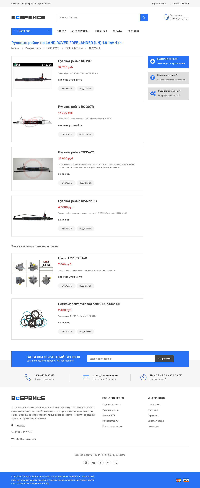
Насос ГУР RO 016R (72, 258)
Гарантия (101, 31)
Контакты (153, 426)
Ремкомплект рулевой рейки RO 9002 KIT (89, 304)
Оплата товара (156, 421)
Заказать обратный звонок (171, 79)
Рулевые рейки (110, 410)
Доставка (133, 31)
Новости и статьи (112, 426)
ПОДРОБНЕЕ (87, 88)
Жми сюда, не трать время (171, 63)
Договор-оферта (83, 455)
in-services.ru (32, 476)
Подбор (61, 31)
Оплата (117, 31)
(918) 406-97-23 (21, 432)
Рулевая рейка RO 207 (75, 61)
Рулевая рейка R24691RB (77, 201)
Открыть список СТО (169, 95)
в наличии (64, 174)
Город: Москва (159, 3)
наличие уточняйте (70, 79)
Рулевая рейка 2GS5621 (76, 152)
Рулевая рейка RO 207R (76, 107)
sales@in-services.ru (23, 439)
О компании (154, 404)
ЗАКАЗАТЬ (67, 88)
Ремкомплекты (110, 421)
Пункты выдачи (181, 3)
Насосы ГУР (108, 415)
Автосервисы (80, 31)
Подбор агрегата (111, 404)
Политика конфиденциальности (109, 455)
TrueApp (45, 483)
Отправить (163, 359)
